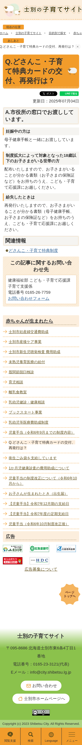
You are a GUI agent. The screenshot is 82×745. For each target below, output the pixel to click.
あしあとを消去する (78, 46)
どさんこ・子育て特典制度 (33, 250)
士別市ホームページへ (44, 698)
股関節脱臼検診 (21, 372)
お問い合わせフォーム (28, 298)
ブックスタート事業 (25, 412)
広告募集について (41, 569)
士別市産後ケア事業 (25, 342)
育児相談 (16, 382)
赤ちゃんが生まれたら (29, 321)
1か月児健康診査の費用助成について (39, 468)
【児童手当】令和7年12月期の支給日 (39, 504)
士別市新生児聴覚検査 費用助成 (34, 352)
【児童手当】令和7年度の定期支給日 (39, 514)
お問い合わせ (44, 685)
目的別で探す (57, 33)
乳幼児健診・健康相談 (27, 402)
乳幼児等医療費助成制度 (28, 422)
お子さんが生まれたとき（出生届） (38, 494)
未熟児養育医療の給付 (27, 362)
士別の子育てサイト (28, 33)
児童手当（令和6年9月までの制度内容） (42, 432)
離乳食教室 (18, 392)
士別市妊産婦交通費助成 (28, 332)
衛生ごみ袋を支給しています (33, 458)
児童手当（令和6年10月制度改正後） (39, 524)
